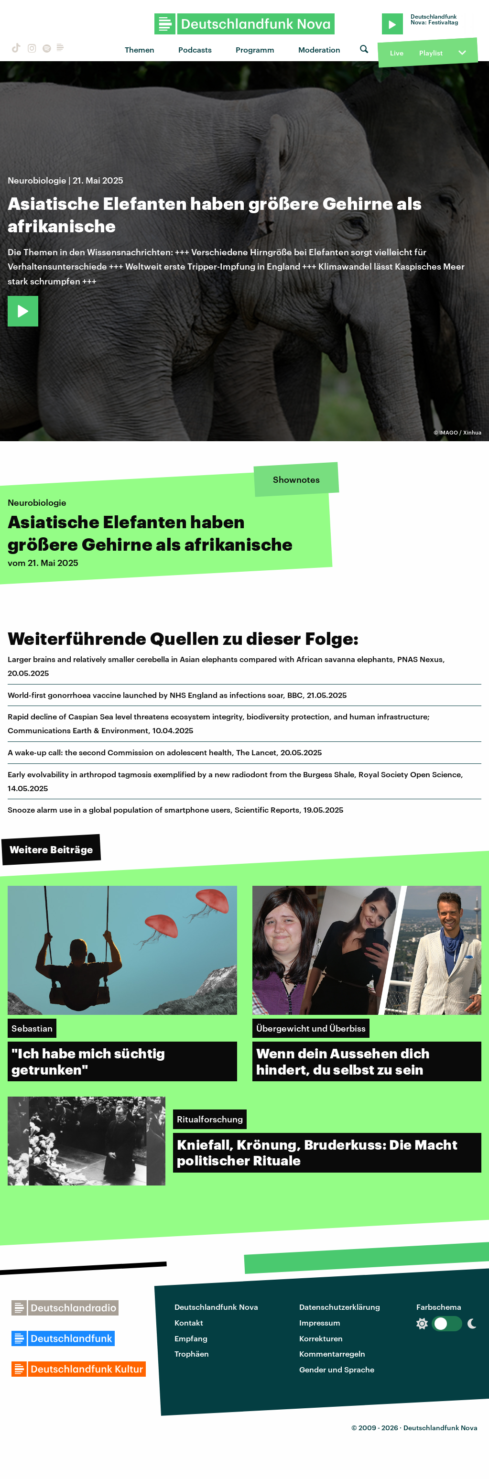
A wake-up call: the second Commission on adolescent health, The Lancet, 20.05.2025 (165, 752)
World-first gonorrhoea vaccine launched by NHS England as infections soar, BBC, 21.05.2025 (177, 694)
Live (396, 53)
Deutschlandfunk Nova (216, 1306)
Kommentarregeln (332, 1353)
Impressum (319, 1322)
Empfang (190, 1338)
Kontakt (188, 1322)
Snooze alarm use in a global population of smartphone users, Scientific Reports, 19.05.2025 (176, 809)
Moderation (319, 49)
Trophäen (191, 1353)
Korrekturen (321, 1338)
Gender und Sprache (336, 1369)
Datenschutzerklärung (339, 1306)
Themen (139, 49)
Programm (255, 49)
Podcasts (195, 49)
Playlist (431, 53)
